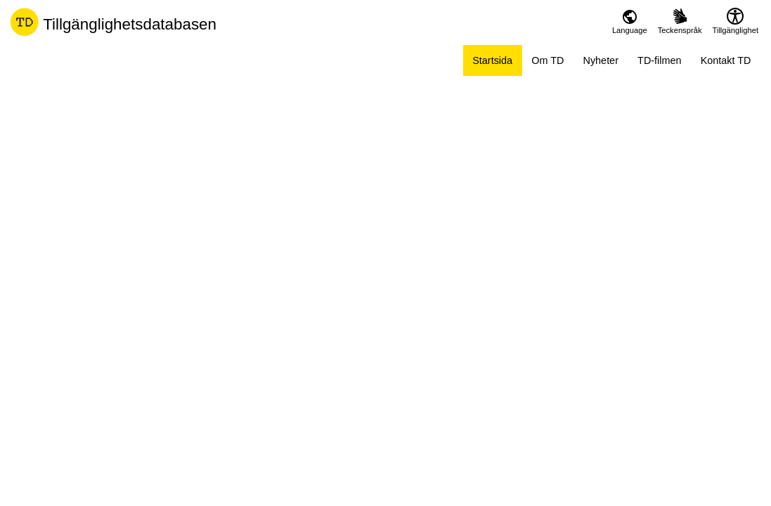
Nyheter (600, 60)
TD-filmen (659, 60)
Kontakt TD (726, 60)
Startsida (492, 60)
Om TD (547, 60)
